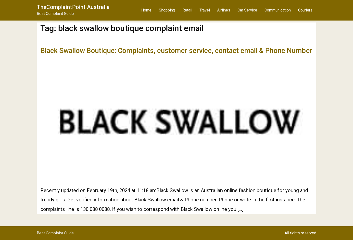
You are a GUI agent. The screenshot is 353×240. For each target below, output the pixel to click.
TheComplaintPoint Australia (73, 7)
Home (146, 10)
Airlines (223, 10)
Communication (278, 10)
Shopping (167, 10)
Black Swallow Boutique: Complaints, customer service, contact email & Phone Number (176, 50)
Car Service (247, 10)
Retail (187, 10)
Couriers (305, 10)
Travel (205, 10)
